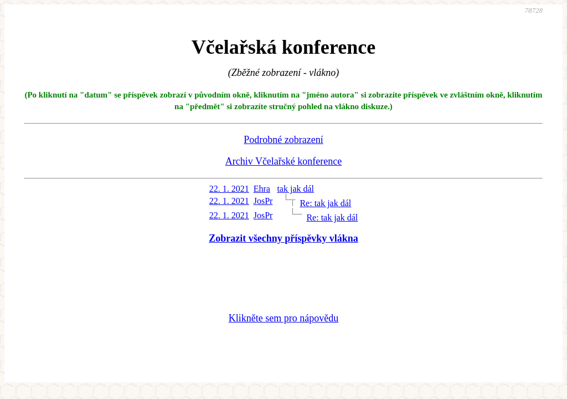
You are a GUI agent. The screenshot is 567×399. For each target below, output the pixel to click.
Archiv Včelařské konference (283, 161)
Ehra (262, 188)
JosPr (263, 201)
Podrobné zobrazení (283, 139)
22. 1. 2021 (229, 188)
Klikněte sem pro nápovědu (283, 318)
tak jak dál (295, 188)
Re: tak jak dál (325, 203)
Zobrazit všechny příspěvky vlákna (283, 238)
